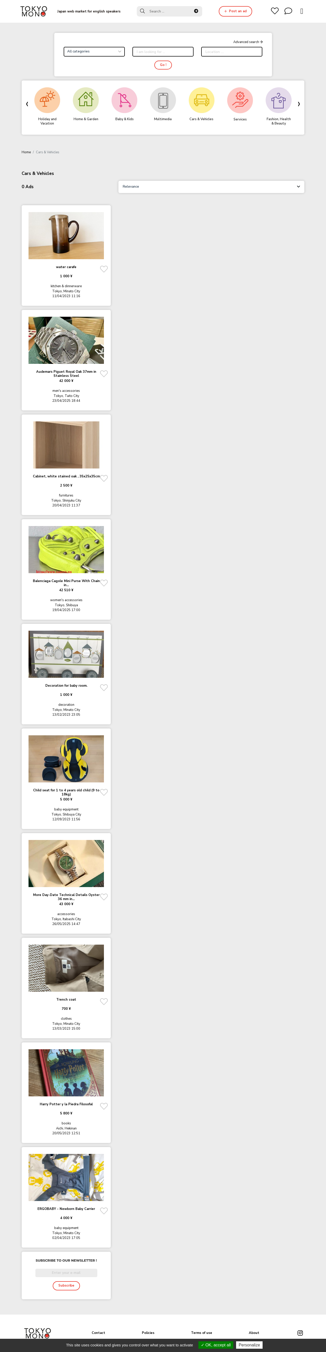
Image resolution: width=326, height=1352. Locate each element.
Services (240, 119)
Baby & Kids (124, 119)
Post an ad (235, 11)
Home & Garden (86, 119)
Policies (148, 1333)
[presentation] (27, 103)
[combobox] (94, 52)
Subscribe (66, 1285)
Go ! (163, 65)
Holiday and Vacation (47, 121)
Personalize (249, 1345)
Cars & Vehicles (201, 119)
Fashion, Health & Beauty (279, 121)
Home (26, 152)
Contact (98, 1333)
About (254, 1333)
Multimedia (163, 119)
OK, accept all (216, 1345)
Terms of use (201, 1333)
